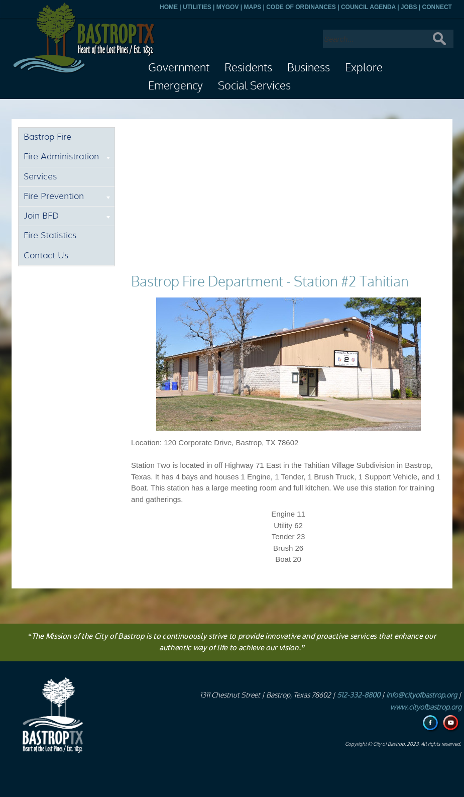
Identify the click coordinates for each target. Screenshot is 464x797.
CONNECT (437, 7)
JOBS (409, 7)
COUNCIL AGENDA (368, 7)
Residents (248, 67)
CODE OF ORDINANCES (301, 7)
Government (178, 67)
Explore (364, 67)
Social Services (254, 85)
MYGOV (227, 7)
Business (308, 67)
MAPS (252, 7)
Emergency (175, 85)
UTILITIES (197, 7)
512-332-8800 (358, 695)
